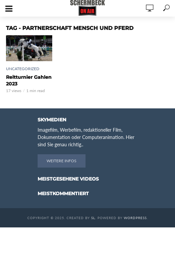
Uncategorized (22, 68)
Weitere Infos (62, 160)
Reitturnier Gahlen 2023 (29, 80)
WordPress (135, 218)
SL (93, 218)
